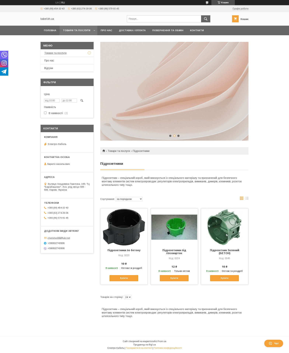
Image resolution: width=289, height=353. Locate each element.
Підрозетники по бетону (123, 250)
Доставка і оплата (132, 30)
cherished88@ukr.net (59, 238)
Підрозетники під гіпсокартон (174, 252)
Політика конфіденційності (168, 348)
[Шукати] (205, 18)
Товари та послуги (76, 30)
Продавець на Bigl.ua (144, 344)
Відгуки (48, 68)
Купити (124, 278)
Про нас (106, 30)
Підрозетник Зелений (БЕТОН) (224, 252)
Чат (274, 343)
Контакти (197, 30)
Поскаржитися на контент (139, 348)
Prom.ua (162, 341)
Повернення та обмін (167, 30)
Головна (50, 30)
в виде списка (246, 199)
